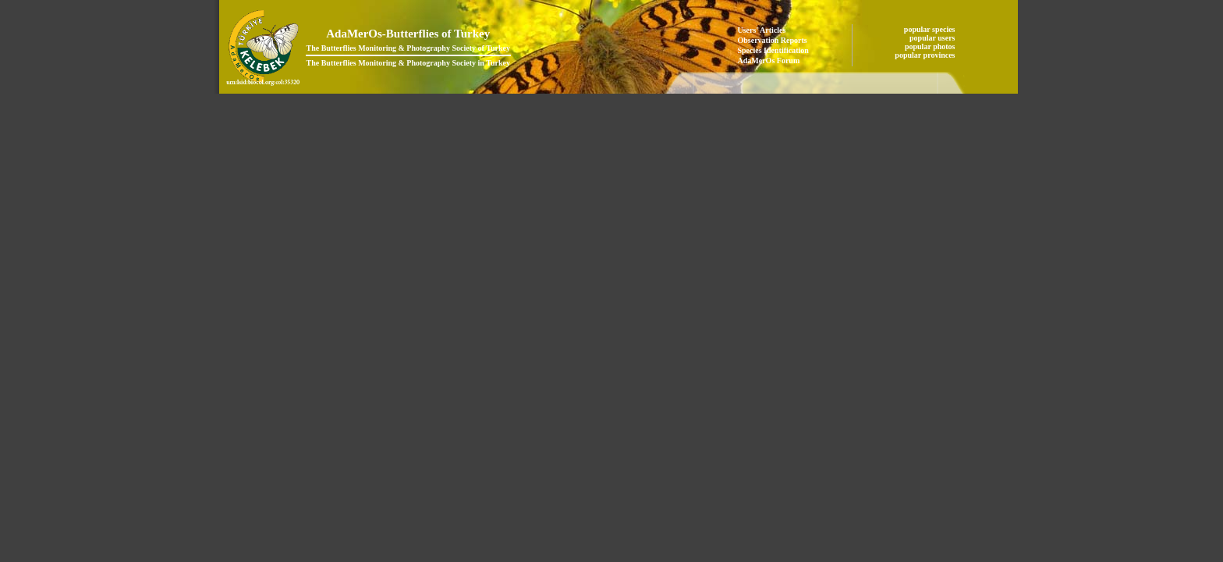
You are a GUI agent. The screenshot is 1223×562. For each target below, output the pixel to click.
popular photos (931, 46)
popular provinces (926, 55)
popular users (933, 38)
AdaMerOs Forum (769, 60)
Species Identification (773, 50)
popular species (930, 29)
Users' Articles (762, 30)
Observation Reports (772, 40)
